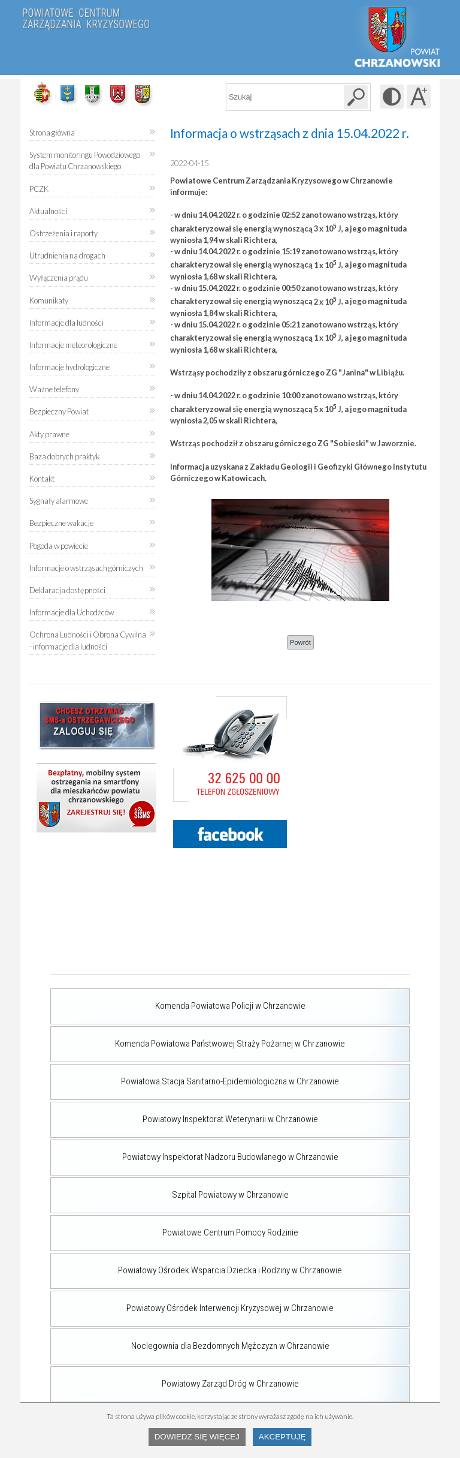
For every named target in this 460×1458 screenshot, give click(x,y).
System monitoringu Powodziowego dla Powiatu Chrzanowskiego (84, 160)
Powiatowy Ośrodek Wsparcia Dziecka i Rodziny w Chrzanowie (196, 1264)
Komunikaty (48, 300)
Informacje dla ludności (66, 322)
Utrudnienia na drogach (67, 255)
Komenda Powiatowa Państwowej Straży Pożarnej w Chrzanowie (197, 1037)
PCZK (39, 189)
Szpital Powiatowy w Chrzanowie (169, 1188)
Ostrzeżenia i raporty (63, 233)
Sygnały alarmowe (58, 501)
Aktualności (48, 211)
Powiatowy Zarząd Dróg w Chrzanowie (174, 1377)
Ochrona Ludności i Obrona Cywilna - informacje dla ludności (87, 640)
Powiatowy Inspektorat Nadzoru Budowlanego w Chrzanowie (194, 1151)
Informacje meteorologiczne (73, 345)
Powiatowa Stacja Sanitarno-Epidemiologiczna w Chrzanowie (194, 1075)
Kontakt (42, 478)
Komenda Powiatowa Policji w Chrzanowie (177, 999)
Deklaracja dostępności (67, 590)
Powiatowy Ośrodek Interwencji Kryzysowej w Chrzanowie (192, 1302)
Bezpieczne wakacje (61, 523)
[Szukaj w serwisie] (356, 97)
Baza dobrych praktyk (64, 456)
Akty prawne (49, 434)
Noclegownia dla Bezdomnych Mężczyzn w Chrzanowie (189, 1339)
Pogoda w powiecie (58, 542)
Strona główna (52, 132)
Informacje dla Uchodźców (71, 612)
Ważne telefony (54, 389)
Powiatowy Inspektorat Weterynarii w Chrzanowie (184, 1113)
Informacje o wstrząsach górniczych (86, 568)
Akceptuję (282, 1436)
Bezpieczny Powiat (59, 411)
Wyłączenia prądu (58, 273)
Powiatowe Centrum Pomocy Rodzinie (174, 1226)
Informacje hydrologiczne (69, 367)
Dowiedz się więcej (197, 1436)
